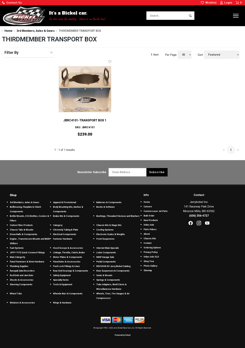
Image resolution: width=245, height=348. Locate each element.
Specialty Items (61, 280)
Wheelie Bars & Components (67, 293)
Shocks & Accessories (21, 280)
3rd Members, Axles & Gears (24, 202)
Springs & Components (108, 280)
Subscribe (157, 172)
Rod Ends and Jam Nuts (21, 275)
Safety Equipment (62, 275)
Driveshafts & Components (23, 234)
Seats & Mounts (104, 275)
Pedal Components (106, 261)
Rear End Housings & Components (70, 271)
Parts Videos (150, 229)
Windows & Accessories (22, 303)
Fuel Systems (17, 248)
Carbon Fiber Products (21, 225)
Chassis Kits (150, 238)
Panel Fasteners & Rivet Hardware (27, 261)
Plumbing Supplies (19, 266)
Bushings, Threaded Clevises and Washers (118, 216)
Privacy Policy (151, 252)
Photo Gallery (150, 266)
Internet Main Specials (107, 248)
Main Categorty (17, 257)
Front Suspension (105, 239)
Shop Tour (149, 261)
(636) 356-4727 (199, 215)
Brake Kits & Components (66, 216)
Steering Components (21, 284)
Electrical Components (64, 234)
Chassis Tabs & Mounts (21, 230)
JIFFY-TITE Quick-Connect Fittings (27, 252)
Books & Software (105, 207)
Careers (148, 206)
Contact (147, 243)
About (147, 234)
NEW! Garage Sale (105, 257)
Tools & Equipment (62, 284)
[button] (12, 3)
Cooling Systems (105, 230)
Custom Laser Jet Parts (156, 211)
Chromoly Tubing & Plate (65, 230)
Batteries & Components (109, 202)
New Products (151, 220)
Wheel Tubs (16, 293)
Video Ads (149, 225)
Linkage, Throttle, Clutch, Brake (69, 252)
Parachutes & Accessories (66, 261)
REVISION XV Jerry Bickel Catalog (113, 266)
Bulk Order (149, 216)
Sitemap (148, 270)
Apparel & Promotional (64, 202)
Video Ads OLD (151, 257)
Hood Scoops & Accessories (68, 248)
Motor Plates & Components (67, 257)
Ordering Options (152, 247)
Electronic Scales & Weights (110, 234)
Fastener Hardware (62, 239)
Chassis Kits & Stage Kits (109, 225)
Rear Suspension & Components (113, 271)
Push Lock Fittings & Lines (66, 266)
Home (147, 202)
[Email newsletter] (128, 172)
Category (57, 225)
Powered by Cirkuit (122, 335)
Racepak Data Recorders (22, 271)
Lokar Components (106, 252)
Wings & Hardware (62, 303)
